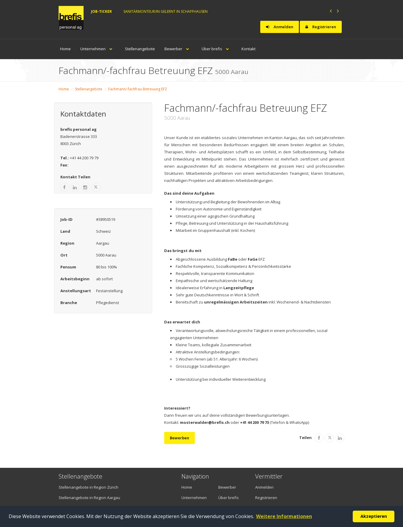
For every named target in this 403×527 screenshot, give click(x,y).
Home (65, 48)
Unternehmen (97, 48)
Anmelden (279, 26)
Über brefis (217, 48)
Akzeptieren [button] (373, 516)
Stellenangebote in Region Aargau (89, 497)
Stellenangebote (140, 48)
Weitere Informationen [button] (284, 516)
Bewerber (178, 48)
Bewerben (179, 438)
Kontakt (248, 48)
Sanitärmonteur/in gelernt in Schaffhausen (165, 11)
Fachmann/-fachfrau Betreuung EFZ (137, 89)
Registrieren (320, 26)
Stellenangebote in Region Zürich (88, 487)
